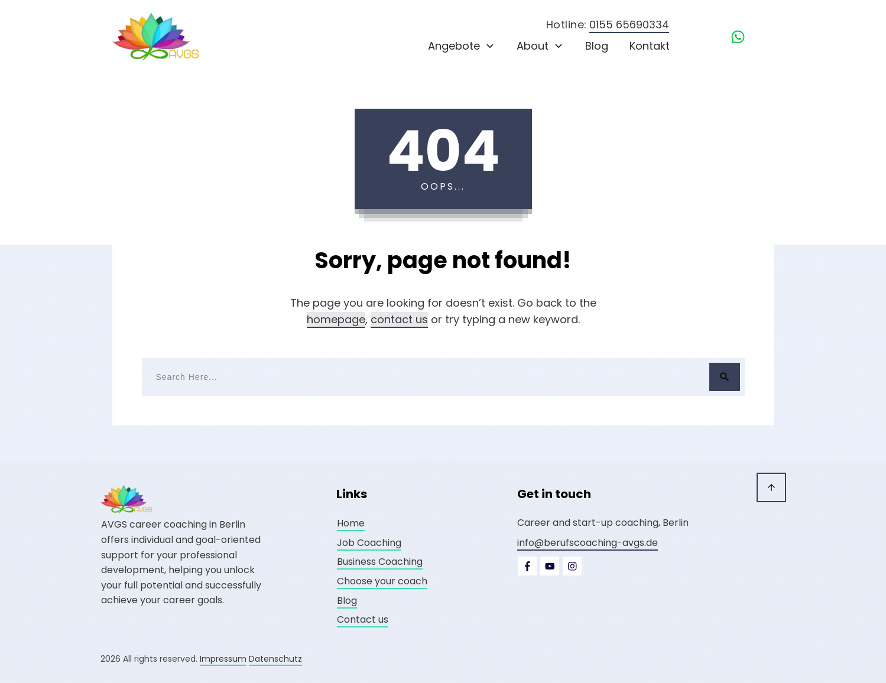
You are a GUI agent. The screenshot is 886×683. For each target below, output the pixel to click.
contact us (399, 319)
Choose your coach (382, 581)
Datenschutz (275, 659)
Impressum (223, 659)
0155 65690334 (629, 24)
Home (351, 523)
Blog (347, 600)
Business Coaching (380, 561)
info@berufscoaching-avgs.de (587, 542)
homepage (336, 319)
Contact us (362, 619)
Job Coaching (369, 542)
